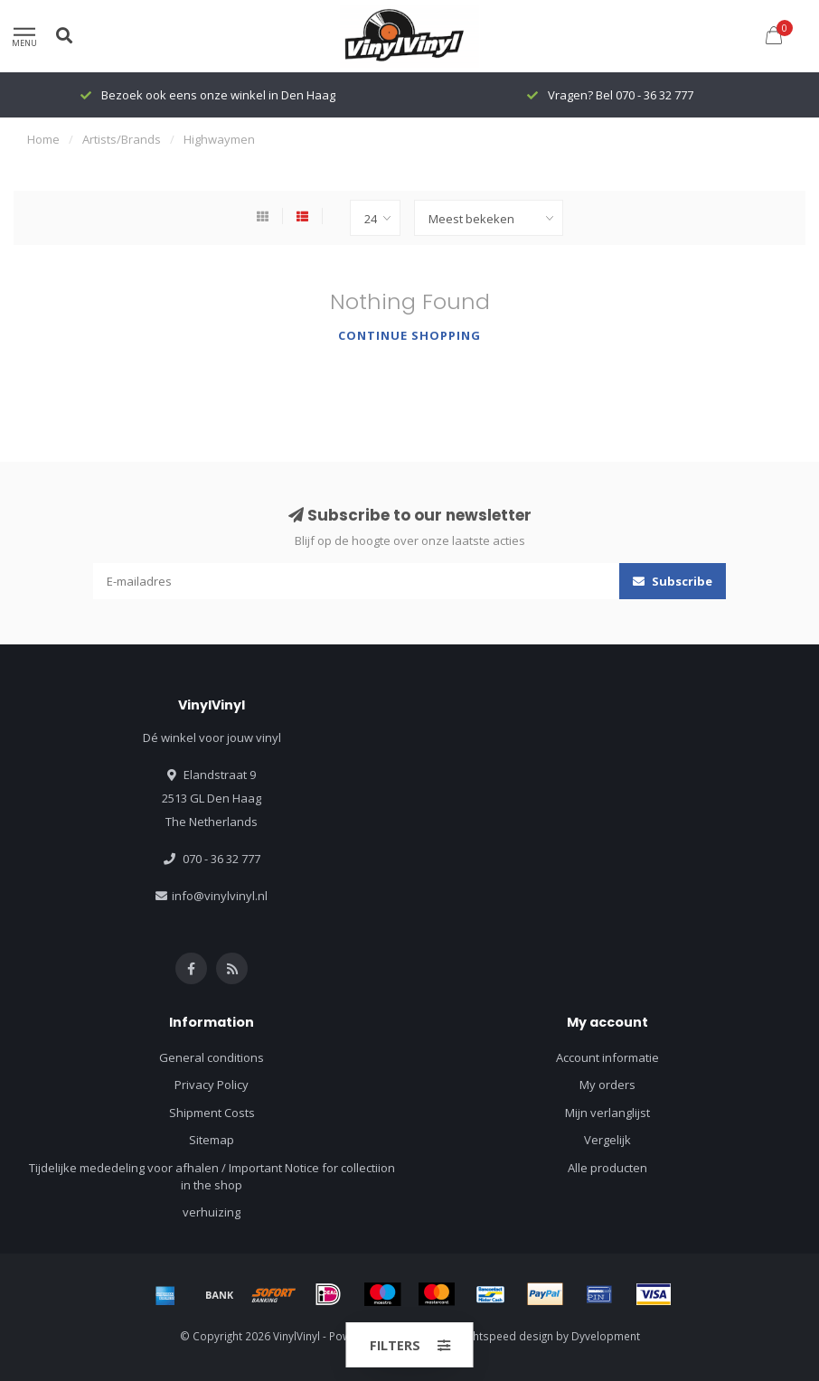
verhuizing (211, 1212)
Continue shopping (409, 335)
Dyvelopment (605, 1336)
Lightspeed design (506, 1336)
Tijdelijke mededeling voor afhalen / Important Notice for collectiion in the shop (212, 1176)
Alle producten (607, 1168)
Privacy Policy (211, 1084)
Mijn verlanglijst (607, 1112)
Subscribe (672, 581)
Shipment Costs (212, 1112)
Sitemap (211, 1140)
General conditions (211, 1057)
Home (43, 139)
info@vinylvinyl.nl (220, 896)
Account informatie (607, 1057)
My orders (607, 1084)
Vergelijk (607, 1140)
